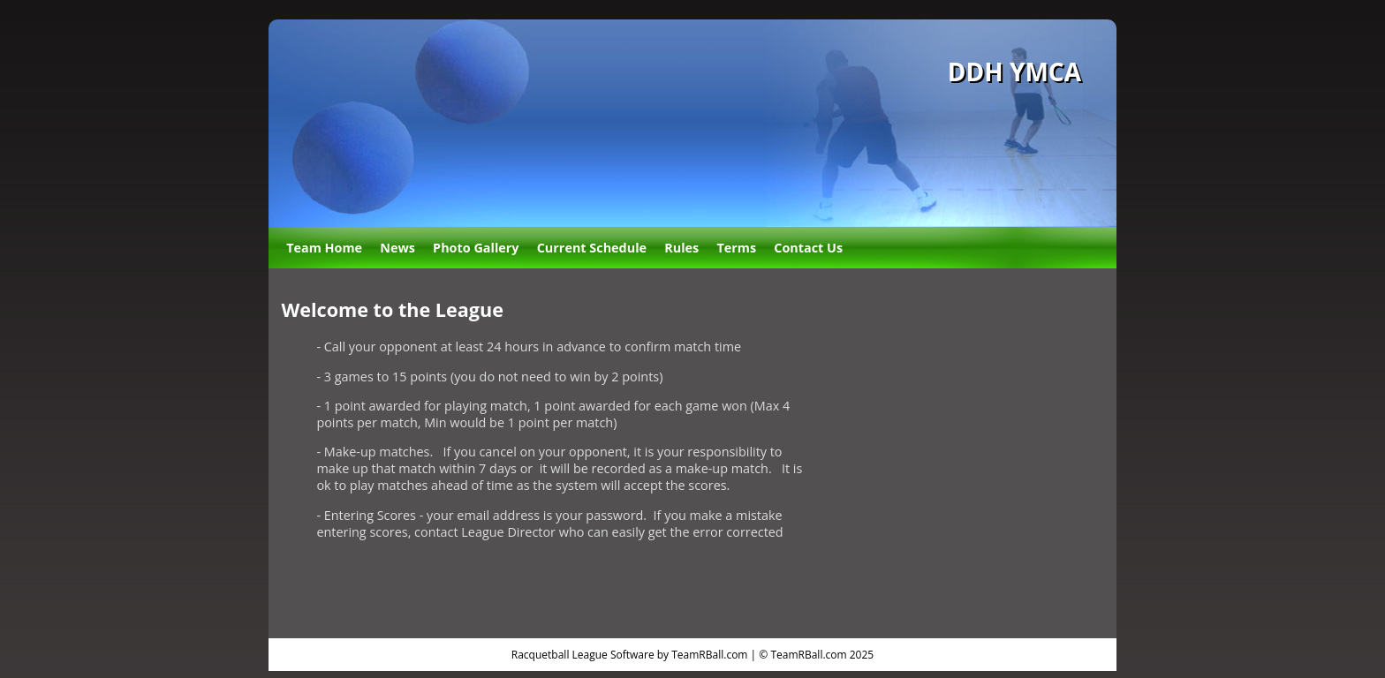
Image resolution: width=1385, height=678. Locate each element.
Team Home (324, 247)
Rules (681, 247)
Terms (736, 247)
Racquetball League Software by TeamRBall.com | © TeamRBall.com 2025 (692, 654)
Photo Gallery (475, 247)
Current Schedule (592, 247)
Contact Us (808, 247)
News (397, 247)
